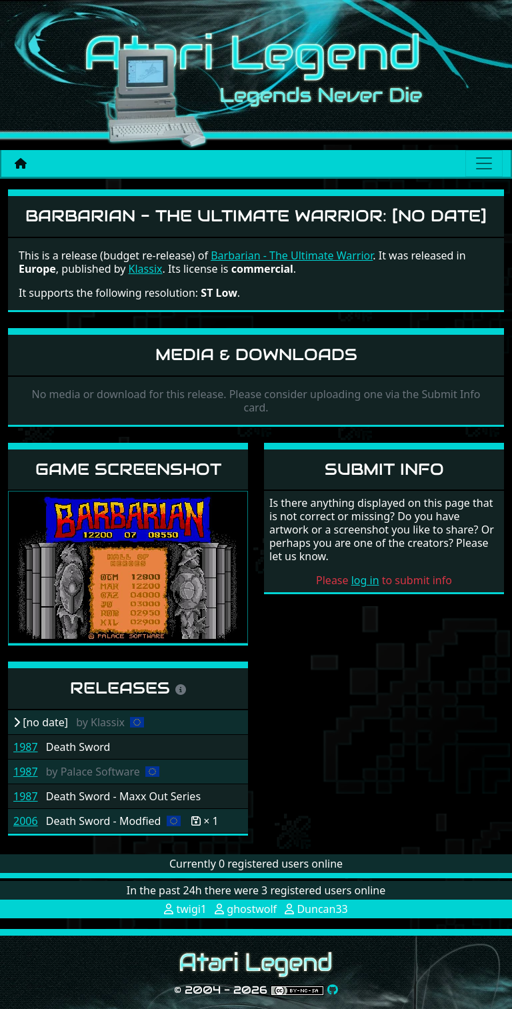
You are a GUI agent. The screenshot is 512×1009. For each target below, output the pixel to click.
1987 (25, 747)
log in (365, 580)
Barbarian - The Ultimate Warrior (292, 255)
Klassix (146, 268)
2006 (25, 821)
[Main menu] (484, 163)
